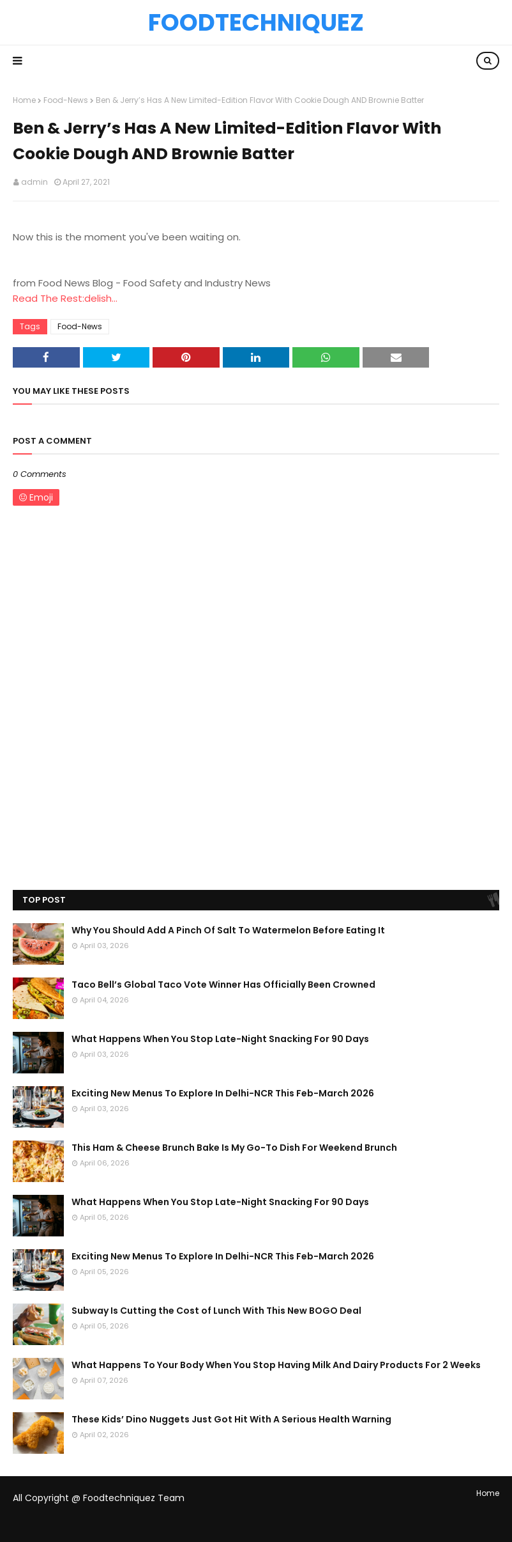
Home (24, 100)
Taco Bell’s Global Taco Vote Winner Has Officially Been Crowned (223, 984)
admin (34, 181)
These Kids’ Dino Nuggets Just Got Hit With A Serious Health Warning (231, 1419)
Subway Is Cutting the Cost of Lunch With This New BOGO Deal (216, 1310)
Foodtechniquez (256, 22)
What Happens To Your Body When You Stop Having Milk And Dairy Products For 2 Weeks (276, 1365)
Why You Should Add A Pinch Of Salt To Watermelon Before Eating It (228, 930)
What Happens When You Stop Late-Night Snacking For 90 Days (220, 1038)
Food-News (65, 100)
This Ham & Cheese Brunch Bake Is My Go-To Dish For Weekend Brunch (234, 1147)
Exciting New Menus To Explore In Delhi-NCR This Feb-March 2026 (223, 1093)
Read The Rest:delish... (65, 298)
